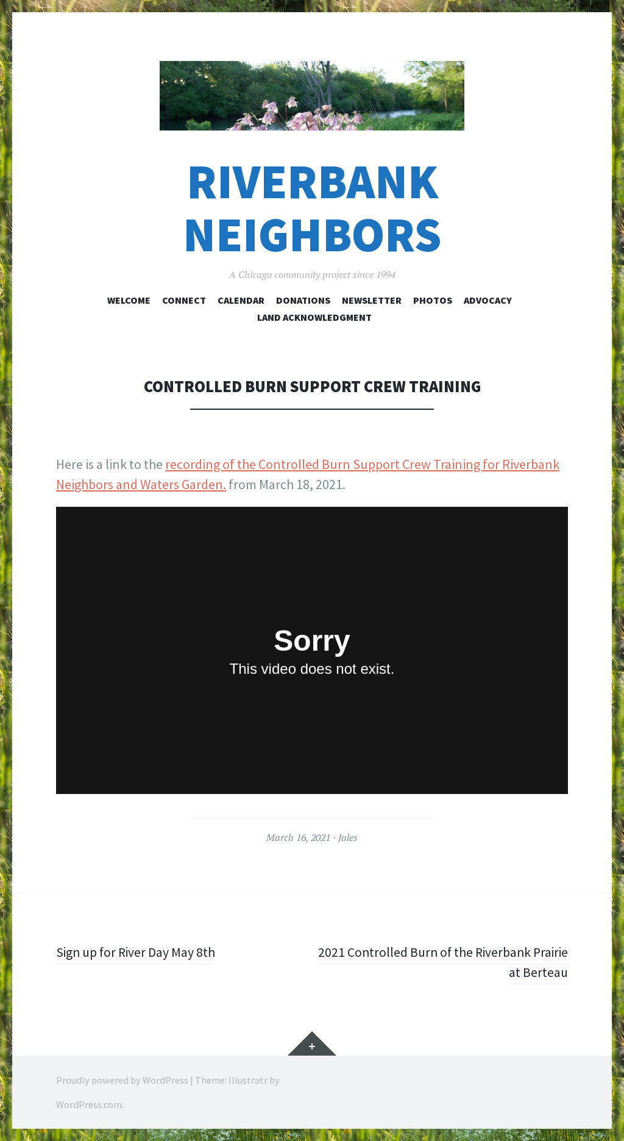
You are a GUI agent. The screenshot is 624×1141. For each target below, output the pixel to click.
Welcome (129, 300)
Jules (348, 837)
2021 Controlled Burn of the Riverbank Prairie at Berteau (440, 962)
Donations (303, 300)
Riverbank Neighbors (312, 208)
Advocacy (488, 300)
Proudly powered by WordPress (122, 1080)
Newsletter (372, 300)
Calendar (241, 300)
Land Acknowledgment (314, 317)
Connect (184, 300)
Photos (432, 300)
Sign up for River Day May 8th (137, 951)
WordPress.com (89, 1104)
